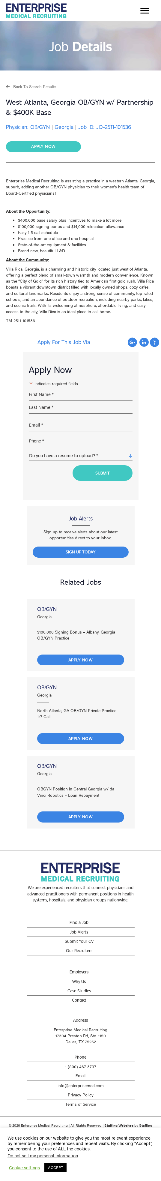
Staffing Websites (118, 1125)
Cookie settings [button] (24, 1167)
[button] (31, 86)
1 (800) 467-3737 (80, 1066)
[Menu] (145, 11)
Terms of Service (80, 1104)
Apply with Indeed (154, 342)
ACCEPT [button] (55, 1167)
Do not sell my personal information (42, 1155)
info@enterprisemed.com (81, 1085)
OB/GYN (47, 609)
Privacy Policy (81, 1095)
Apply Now (80, 660)
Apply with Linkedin (144, 342)
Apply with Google (132, 342)
